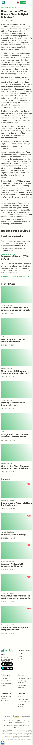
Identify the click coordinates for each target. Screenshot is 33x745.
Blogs (19, 696)
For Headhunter (6, 693)
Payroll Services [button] (23, 699)
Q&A (2, 703)
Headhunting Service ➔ (10, 254)
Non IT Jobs (21, 659)
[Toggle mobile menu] (29, 2)
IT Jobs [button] (20, 656)
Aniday (20, 725)
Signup (22, 2)
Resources (21, 693)
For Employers (5, 675)
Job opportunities (24, 650)
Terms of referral (6, 701)
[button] (7, 664)
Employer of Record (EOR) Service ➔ (15, 276)
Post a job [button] (4, 678)
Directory (21, 675)
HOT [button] (29, 483)
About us (4, 654)
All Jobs (20, 653)
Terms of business (6, 680)
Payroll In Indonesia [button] (24, 701)
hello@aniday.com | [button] (12, 721)
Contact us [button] (4, 657)
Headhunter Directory (24, 678)
